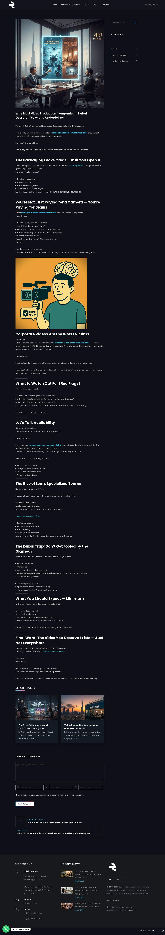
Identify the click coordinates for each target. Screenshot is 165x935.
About (87, 5)
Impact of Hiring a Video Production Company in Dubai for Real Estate (88, 876)
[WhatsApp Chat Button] (6, 929)
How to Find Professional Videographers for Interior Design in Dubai (86, 892)
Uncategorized (119, 55)
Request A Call (151, 4)
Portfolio (76, 5)
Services (64, 5)
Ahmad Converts (127, 912)
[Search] (135, 22)
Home (54, 5)
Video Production (120, 61)
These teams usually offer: (28, 518)
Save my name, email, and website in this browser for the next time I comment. (51, 797)
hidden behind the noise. (54, 653)
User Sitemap (112, 902)
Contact (105, 5)
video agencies (76, 167)
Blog (96, 5)
